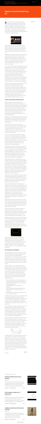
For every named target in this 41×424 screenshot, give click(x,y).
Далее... (24, 403)
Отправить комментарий (12, 403)
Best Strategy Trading (10, 1)
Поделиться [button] (32, 21)
